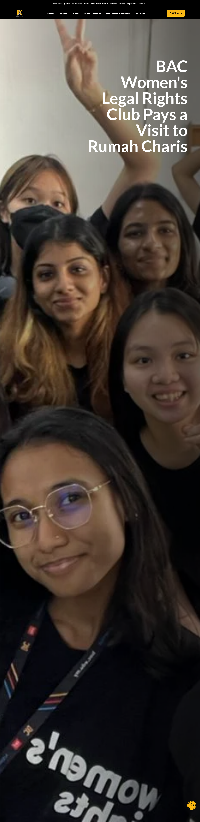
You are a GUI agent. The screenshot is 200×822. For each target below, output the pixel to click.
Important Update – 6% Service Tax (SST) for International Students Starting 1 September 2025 (99, 3)
